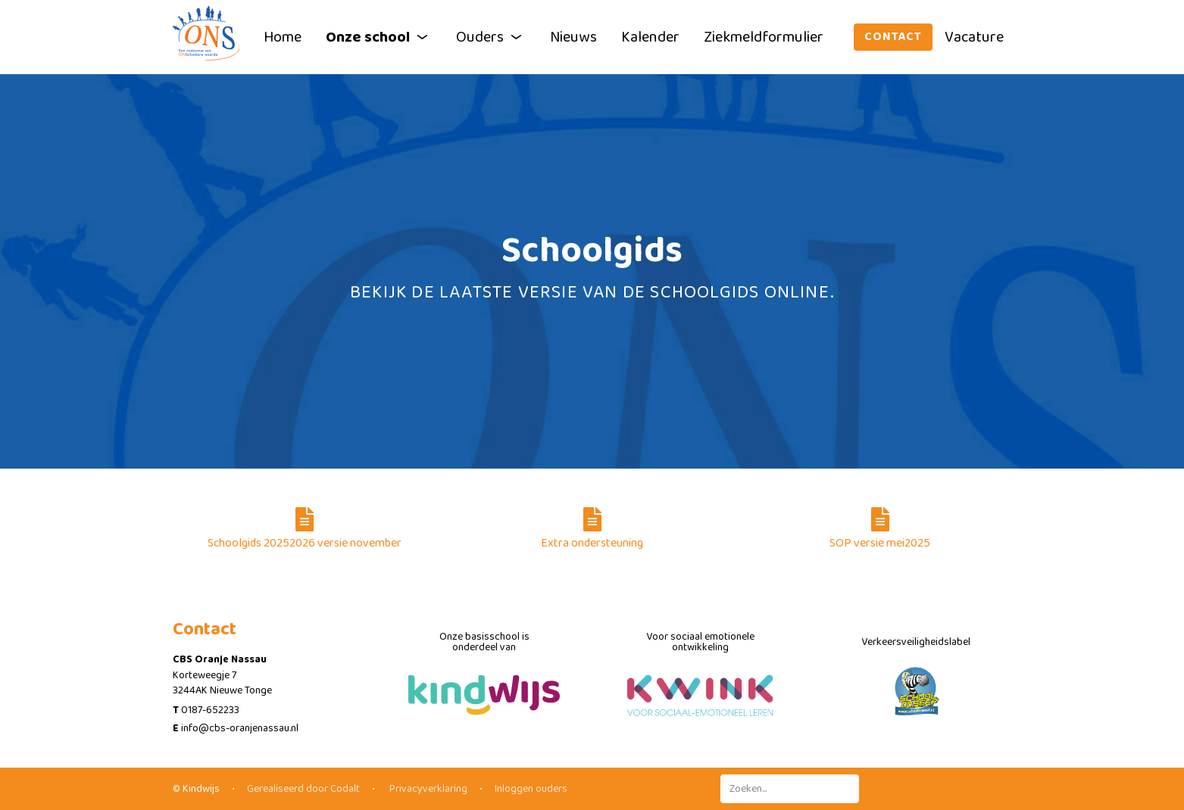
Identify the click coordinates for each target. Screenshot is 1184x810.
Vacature (974, 37)
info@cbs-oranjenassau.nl (239, 728)
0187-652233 (210, 710)
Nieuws (573, 37)
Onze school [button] (379, 37)
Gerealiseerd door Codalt (303, 788)
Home (282, 37)
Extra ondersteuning (592, 530)
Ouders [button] (491, 37)
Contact (893, 36)
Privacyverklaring (427, 788)
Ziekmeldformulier (763, 37)
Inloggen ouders (531, 788)
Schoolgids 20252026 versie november (304, 530)
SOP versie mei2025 (879, 530)
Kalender (650, 37)
